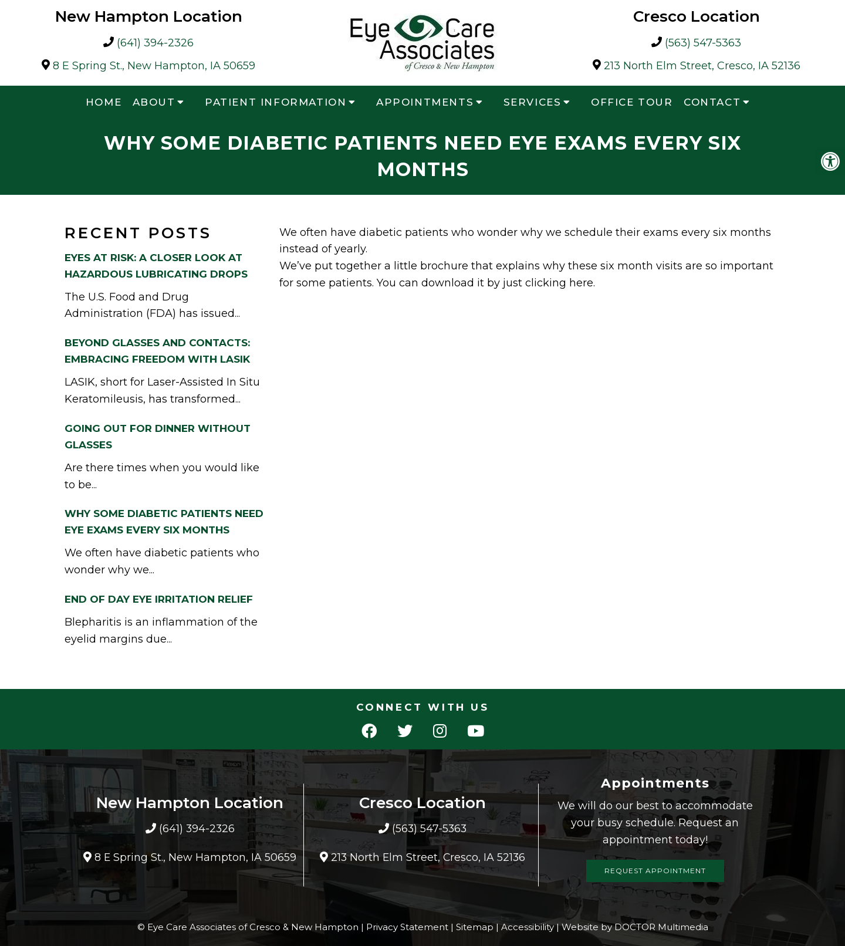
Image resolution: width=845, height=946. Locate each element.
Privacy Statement (407, 927)
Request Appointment (655, 870)
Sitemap (475, 927)
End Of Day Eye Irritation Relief (159, 599)
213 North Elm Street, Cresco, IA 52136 (702, 66)
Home (103, 102)
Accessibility (527, 927)
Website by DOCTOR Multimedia (635, 927)
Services (532, 102)
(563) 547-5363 (703, 43)
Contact (712, 102)
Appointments (425, 102)
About (154, 102)
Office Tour (632, 102)
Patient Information (275, 102)
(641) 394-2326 (155, 43)
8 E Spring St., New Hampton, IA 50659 (154, 66)
